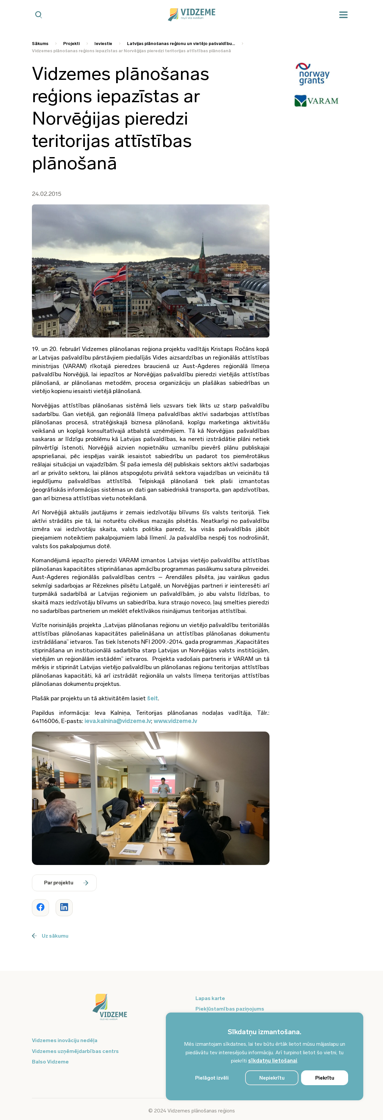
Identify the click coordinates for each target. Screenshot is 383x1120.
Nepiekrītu (272, 1078)
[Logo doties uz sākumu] (110, 1010)
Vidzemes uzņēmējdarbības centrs (75, 1051)
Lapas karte (210, 998)
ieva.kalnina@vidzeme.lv (118, 721)
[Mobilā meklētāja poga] (38, 15)
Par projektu (66, 883)
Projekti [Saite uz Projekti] (71, 43)
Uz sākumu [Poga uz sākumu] (50, 936)
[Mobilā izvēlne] (343, 15)
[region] (264, 1056)
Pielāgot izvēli (212, 1078)
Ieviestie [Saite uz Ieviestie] (103, 43)
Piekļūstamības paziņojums (229, 1009)
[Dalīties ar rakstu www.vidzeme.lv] (40, 907)
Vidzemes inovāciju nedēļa (64, 1040)
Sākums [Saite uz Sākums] (40, 43)
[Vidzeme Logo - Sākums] (191, 14)
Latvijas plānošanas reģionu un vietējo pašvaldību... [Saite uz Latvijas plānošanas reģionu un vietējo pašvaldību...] (181, 43)
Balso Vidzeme (50, 1062)
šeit (152, 698)
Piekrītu (324, 1078)
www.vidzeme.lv (175, 721)
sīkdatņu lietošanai (272, 1061)
